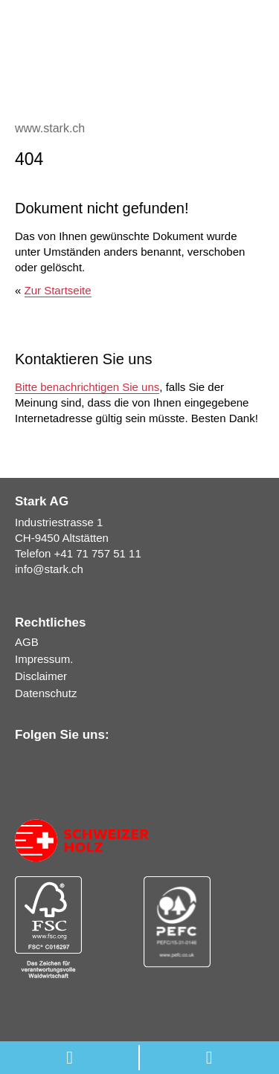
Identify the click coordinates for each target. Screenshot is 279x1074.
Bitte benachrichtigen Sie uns (87, 387)
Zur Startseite (58, 290)
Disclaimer (41, 676)
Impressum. (44, 659)
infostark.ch (49, 569)
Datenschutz (46, 693)
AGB (27, 641)
